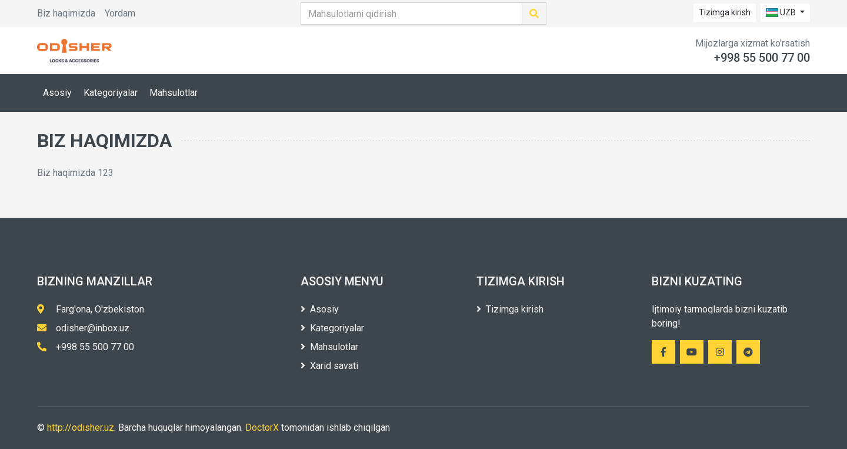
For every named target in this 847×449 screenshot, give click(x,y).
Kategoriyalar (111, 92)
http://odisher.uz (80, 427)
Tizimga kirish (725, 12)
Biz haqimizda (66, 13)
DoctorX (262, 427)
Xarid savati (329, 365)
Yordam (120, 13)
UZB (782, 13)
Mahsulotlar (173, 92)
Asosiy (57, 92)
